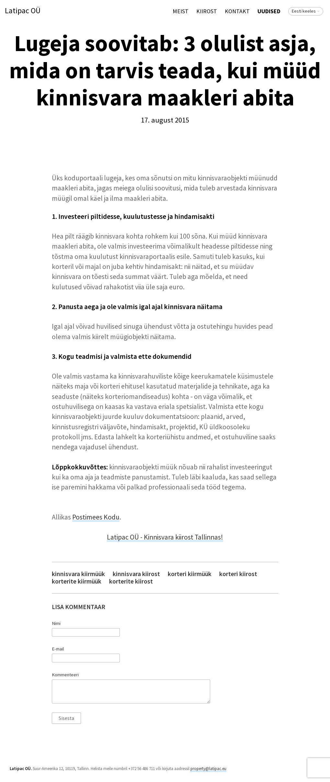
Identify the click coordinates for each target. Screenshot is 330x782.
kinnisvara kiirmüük (78, 574)
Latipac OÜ (22, 11)
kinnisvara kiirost (136, 574)
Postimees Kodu (95, 517)
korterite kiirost (131, 581)
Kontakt (237, 11)
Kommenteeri (65, 675)
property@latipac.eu (208, 768)
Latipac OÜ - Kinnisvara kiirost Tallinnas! (165, 537)
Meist (180, 11)
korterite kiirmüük (76, 581)
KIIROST (206, 11)
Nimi (56, 623)
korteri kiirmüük (189, 574)
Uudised (268, 11)
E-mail (58, 649)
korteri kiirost (238, 574)
